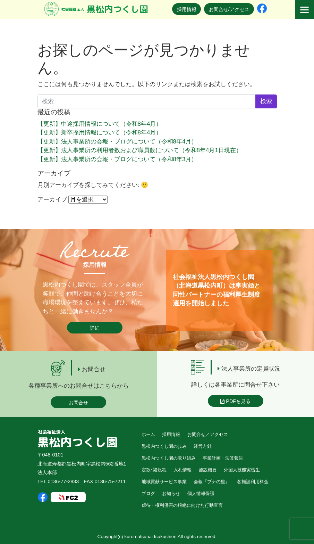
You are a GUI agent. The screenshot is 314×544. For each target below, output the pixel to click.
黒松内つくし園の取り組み (169, 458)
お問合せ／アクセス (207, 434)
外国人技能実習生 (242, 469)
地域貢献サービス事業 (164, 481)
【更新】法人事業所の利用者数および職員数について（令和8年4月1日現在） (139, 150)
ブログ (148, 493)
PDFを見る (235, 401)
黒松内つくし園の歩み (164, 446)
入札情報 (182, 469)
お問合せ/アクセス (229, 9)
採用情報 (186, 9)
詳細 (95, 328)
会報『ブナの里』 (212, 481)
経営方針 (203, 446)
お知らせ (171, 493)
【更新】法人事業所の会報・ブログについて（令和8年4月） (117, 141)
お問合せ (78, 402)
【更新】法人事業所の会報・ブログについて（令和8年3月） (117, 159)
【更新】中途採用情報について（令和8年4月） (99, 124)
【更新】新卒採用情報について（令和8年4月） (99, 132)
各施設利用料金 (253, 481)
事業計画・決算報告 (223, 458)
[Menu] (304, 9)
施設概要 (208, 469)
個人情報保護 (200, 493)
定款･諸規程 (154, 469)
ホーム (148, 434)
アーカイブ (52, 199)
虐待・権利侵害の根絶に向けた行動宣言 (182, 505)
